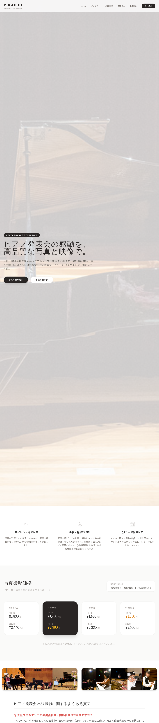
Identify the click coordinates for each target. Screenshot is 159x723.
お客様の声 (109, 6)
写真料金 (121, 6)
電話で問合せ (42, 279)
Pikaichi (13, 5)
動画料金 (133, 6)
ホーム (83, 6)
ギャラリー (95, 6)
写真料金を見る (16, 279)
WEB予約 (148, 6)
